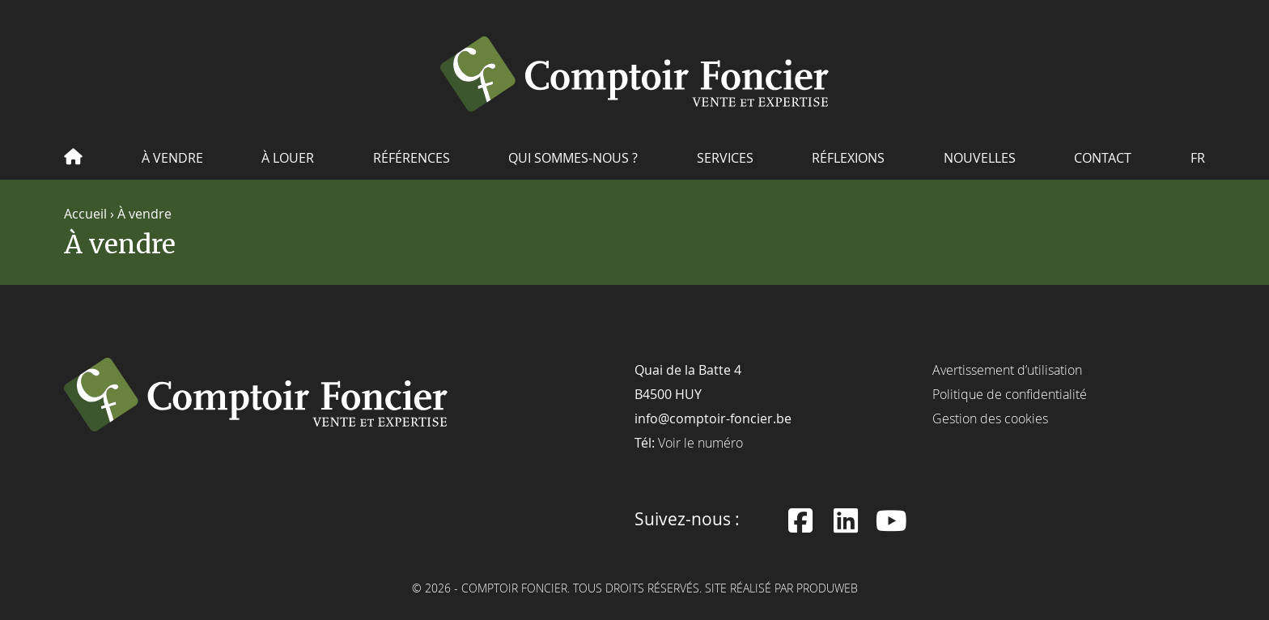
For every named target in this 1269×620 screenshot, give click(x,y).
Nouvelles (980, 157)
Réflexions (848, 157)
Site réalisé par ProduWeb (781, 588)
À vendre (172, 157)
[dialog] (1238, 587)
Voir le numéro (700, 442)
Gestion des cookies (990, 418)
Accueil (85, 213)
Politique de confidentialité (1009, 393)
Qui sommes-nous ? (573, 157)
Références (411, 157)
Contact (1102, 157)
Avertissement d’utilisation (1007, 369)
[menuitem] (1197, 163)
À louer (287, 157)
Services (725, 157)
